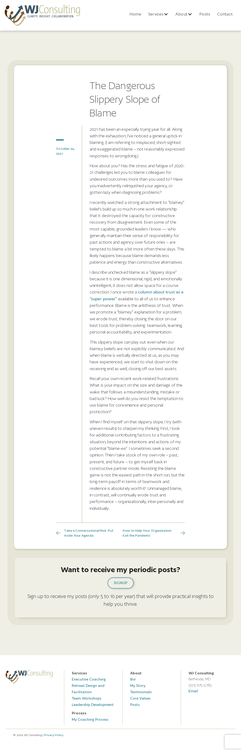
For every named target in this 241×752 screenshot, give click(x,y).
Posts (204, 14)
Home (135, 14)
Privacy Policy (54, 735)
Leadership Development (93, 704)
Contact (225, 14)
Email (193, 691)
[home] (42, 15)
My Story (137, 685)
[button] (158, 14)
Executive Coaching (89, 679)
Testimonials (141, 692)
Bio (133, 679)
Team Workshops (86, 698)
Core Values (140, 698)
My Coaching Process (90, 719)
